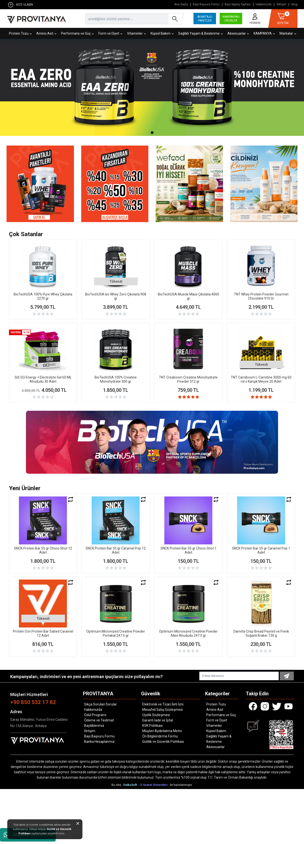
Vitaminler (136, 33)
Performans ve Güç (77, 33)
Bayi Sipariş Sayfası (238, 4)
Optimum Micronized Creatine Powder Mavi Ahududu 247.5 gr (188, 633)
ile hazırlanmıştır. (181, 785)
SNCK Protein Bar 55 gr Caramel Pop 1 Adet (261, 550)
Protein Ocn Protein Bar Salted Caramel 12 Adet (43, 633)
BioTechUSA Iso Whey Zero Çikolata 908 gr (115, 296)
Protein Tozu (20, 33)
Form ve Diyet (110, 33)
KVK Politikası (152, 726)
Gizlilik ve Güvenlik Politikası (163, 741)
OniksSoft (130, 785)
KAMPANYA (264, 33)
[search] (133, 18)
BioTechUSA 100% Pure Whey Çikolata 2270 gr (43, 296)
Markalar (288, 33)
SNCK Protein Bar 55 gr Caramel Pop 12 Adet (116, 550)
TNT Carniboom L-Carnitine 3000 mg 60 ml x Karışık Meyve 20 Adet (261, 379)
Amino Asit (46, 33)
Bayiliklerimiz (94, 726)
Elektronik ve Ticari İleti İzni (163, 704)
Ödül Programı (95, 715)
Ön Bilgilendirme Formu (160, 736)
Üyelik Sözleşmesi (156, 715)
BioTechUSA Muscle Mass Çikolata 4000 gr (188, 296)
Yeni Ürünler (24, 488)
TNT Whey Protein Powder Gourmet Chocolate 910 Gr (261, 296)
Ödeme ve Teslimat (99, 720)
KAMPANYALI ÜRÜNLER (231, 18)
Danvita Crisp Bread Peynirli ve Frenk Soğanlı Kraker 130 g (261, 633)
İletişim (281, 4)
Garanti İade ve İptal (157, 720)
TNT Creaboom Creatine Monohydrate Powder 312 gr (188, 379)
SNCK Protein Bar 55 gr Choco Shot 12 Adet (43, 550)
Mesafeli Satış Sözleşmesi (162, 710)
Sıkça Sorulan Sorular (100, 704)
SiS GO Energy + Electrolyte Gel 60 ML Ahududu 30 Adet (43, 379)
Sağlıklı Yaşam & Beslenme (200, 33)
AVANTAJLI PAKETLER (204, 18)
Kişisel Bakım (162, 33)
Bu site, (117, 785)
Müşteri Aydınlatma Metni (162, 731)
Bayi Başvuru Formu (206, 4)
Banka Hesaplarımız (99, 741)
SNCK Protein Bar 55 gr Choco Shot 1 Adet (188, 550)
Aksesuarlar (238, 33)
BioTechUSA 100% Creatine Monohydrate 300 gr (116, 379)
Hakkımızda (264, 4)
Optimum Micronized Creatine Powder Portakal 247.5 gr (115, 633)
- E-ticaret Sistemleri (153, 785)
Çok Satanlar (26, 234)
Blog (294, 4)
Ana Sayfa (181, 4)
